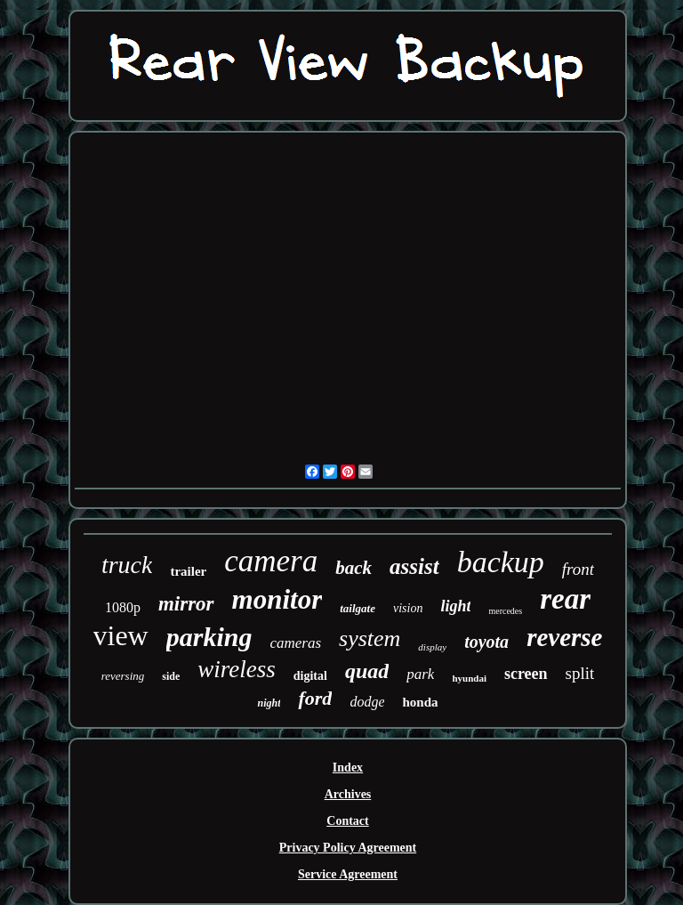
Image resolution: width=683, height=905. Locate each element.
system (369, 638)
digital (310, 676)
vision (407, 608)
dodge (367, 701)
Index (348, 767)
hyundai (469, 678)
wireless (236, 669)
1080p (123, 607)
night (268, 703)
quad (367, 671)
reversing (123, 676)
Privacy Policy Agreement (347, 847)
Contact (347, 821)
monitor (277, 599)
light (455, 606)
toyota (486, 641)
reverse (564, 637)
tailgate (357, 608)
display (432, 647)
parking (209, 636)
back (353, 567)
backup (500, 561)
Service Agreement (348, 874)
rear (565, 599)
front (578, 569)
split (580, 673)
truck (127, 564)
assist (414, 566)
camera (270, 561)
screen (526, 674)
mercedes (505, 611)
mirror (186, 604)
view (121, 635)
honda (420, 702)
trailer (188, 571)
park (420, 674)
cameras (295, 642)
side (171, 676)
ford (315, 698)
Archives (348, 794)
